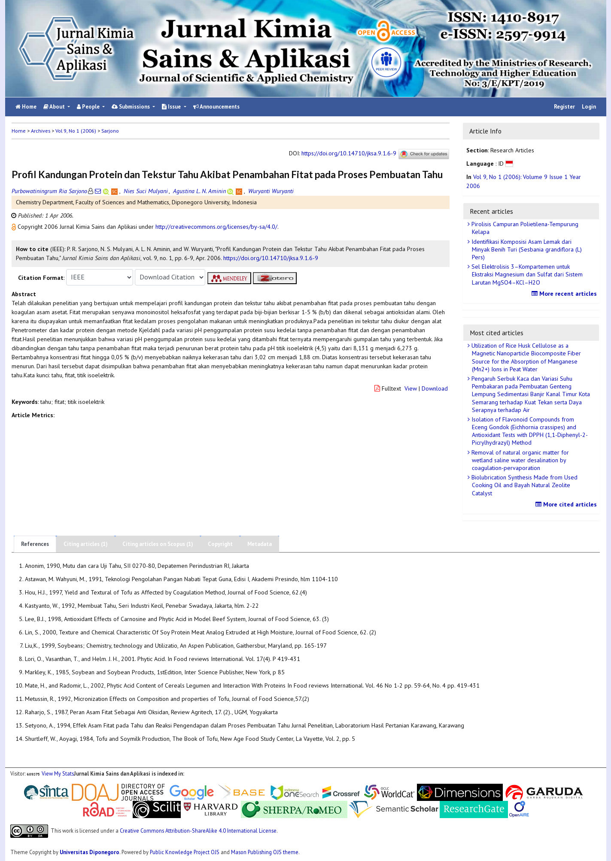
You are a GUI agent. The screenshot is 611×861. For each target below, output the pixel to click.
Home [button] (19, 130)
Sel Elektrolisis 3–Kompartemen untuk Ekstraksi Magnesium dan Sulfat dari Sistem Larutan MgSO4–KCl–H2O (526, 274)
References (35, 544)
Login (589, 106)
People (89, 106)
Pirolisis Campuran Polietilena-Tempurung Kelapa (524, 228)
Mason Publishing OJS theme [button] (264, 852)
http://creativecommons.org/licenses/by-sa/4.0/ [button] (216, 226)
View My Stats (58, 773)
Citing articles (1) (86, 544)
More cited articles (567, 504)
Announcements (216, 106)
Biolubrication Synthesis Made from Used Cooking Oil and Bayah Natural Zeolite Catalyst (524, 485)
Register (564, 106)
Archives (40, 130)
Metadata (259, 544)
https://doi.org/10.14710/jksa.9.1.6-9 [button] (270, 258)
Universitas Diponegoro (89, 852)
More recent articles (565, 293)
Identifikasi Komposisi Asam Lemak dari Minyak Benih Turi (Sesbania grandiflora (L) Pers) (526, 249)
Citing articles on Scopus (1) (157, 544)
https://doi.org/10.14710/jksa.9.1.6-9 (348, 153)
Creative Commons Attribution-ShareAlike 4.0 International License (198, 830)
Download (435, 388)
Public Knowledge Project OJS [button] (184, 852)
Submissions (131, 106)
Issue (172, 106)
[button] (15, 226)
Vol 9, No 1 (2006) (75, 130)
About (54, 106)
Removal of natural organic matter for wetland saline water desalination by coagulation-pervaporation (519, 460)
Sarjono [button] (110, 130)
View (410, 388)
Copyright (220, 544)
